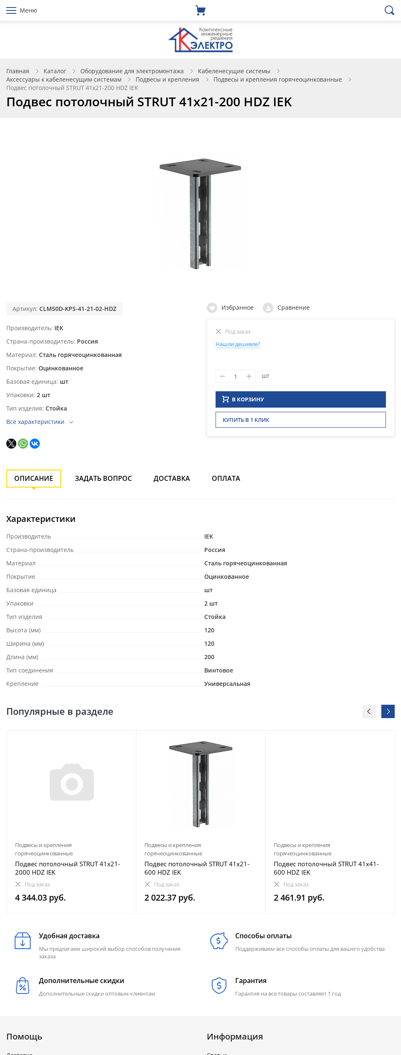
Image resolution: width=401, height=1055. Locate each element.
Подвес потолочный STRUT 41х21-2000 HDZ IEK (67, 868)
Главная (17, 71)
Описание (33, 478)
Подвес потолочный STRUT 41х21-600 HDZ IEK (196, 868)
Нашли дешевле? (238, 344)
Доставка (172, 478)
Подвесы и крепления (167, 79)
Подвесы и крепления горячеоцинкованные (277, 79)
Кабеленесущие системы (234, 71)
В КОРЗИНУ (243, 402)
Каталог (55, 71)
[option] (71, 822)
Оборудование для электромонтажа (132, 71)
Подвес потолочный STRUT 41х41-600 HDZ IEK (326, 868)
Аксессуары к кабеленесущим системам (63, 79)
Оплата (226, 478)
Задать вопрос (103, 478)
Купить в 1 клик (246, 422)
